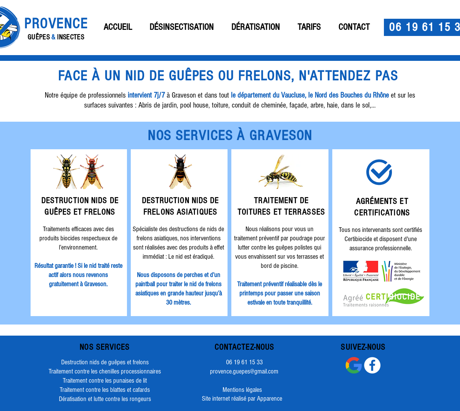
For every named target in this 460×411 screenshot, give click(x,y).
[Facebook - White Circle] (372, 365)
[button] (182, 27)
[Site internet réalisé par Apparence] (242, 398)
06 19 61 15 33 (244, 362)
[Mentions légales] (242, 390)
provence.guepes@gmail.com (244, 371)
